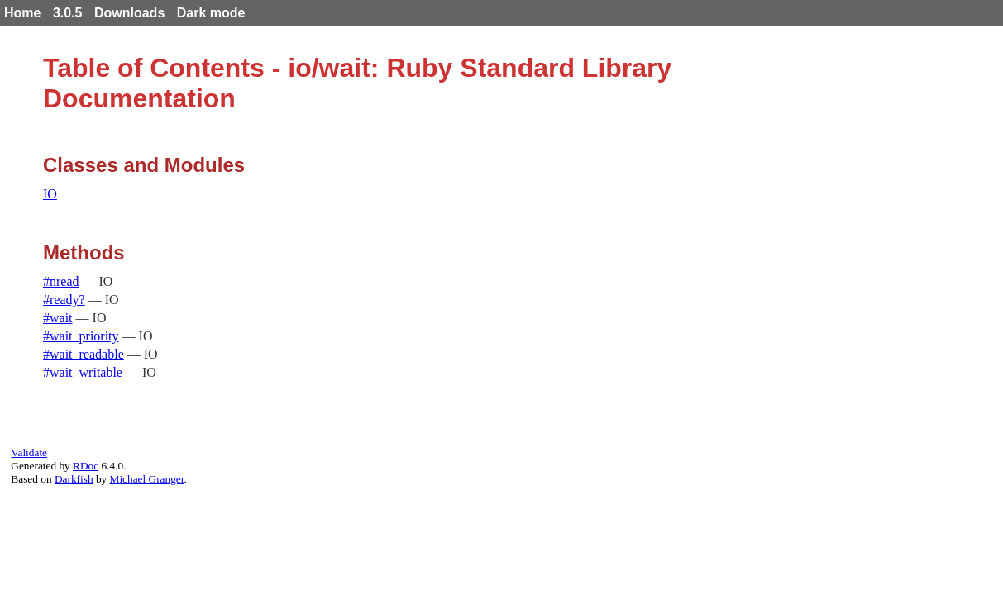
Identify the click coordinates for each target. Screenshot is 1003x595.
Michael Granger (147, 479)
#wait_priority (81, 336)
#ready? (64, 300)
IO (50, 194)
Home (22, 13)
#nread (61, 281)
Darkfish (74, 479)
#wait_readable (83, 354)
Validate (29, 452)
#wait (58, 318)
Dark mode (211, 13)
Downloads (129, 13)
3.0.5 (68, 13)
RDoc (85, 465)
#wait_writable (82, 372)
